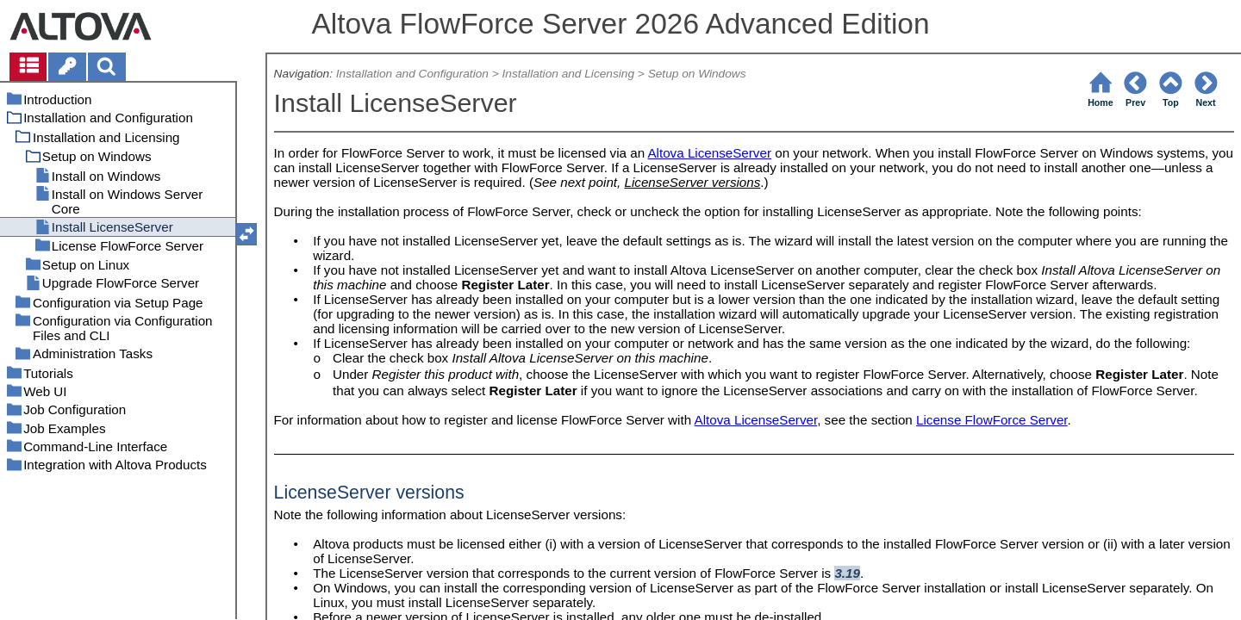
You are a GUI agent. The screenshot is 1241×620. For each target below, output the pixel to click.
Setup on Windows (697, 73)
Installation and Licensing (568, 73)
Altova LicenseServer (709, 153)
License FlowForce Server (992, 419)
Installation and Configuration (412, 73)
